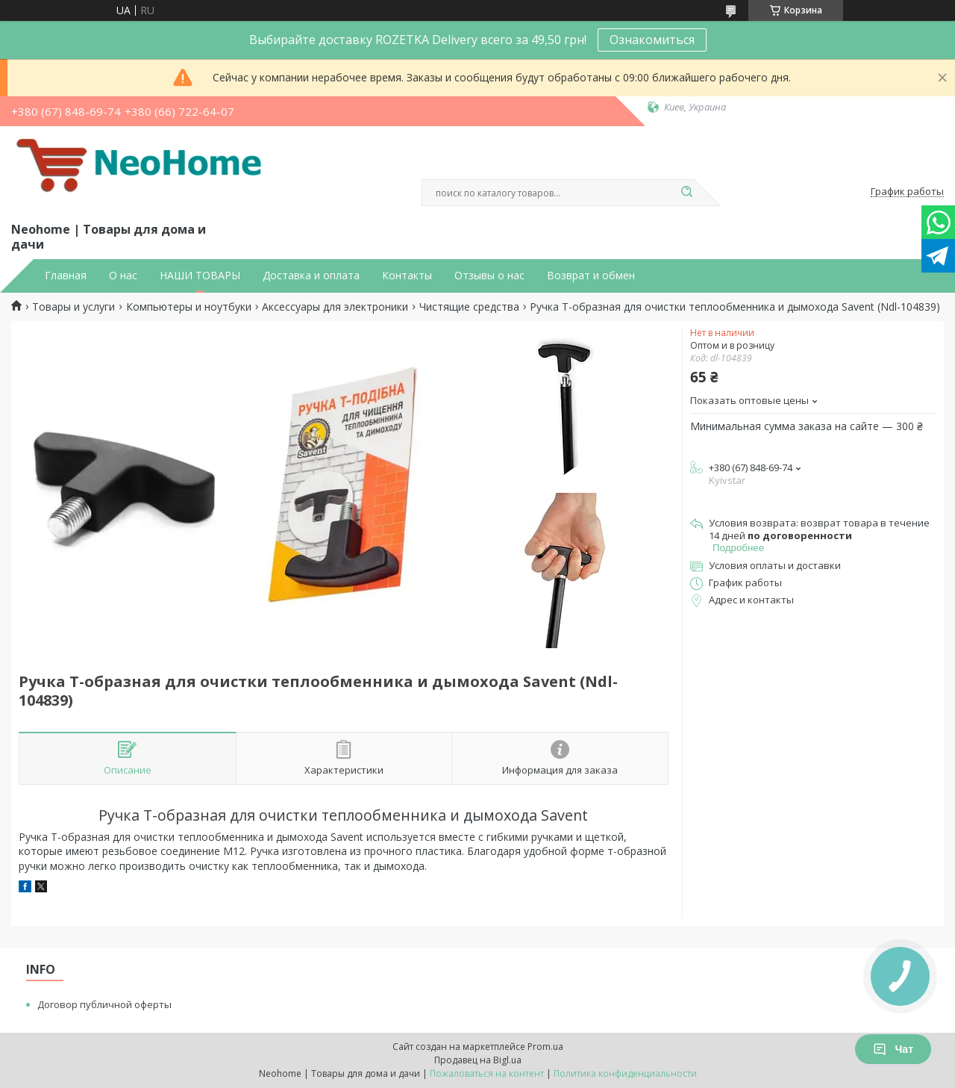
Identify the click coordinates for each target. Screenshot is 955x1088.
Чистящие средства (469, 307)
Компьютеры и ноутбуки (188, 307)
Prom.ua (545, 1046)
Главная (66, 275)
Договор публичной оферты (104, 1004)
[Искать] (686, 192)
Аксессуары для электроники (335, 307)
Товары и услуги (73, 307)
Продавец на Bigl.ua (478, 1060)
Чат (893, 1049)
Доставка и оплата (311, 275)
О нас (123, 275)
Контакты (407, 275)
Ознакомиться (652, 39)
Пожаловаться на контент (487, 1073)
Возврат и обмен (591, 275)
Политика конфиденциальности (625, 1073)
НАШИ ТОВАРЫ (200, 275)
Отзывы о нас (489, 275)
